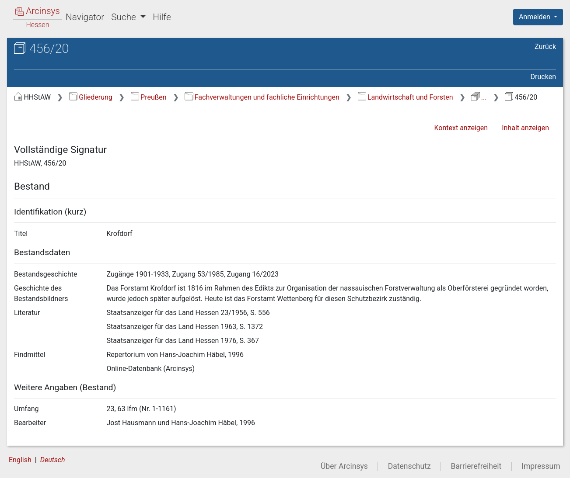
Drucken (543, 77)
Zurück (545, 46)
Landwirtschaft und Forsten (405, 97)
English (20, 460)
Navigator (85, 17)
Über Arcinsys (344, 466)
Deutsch (52, 460)
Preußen (149, 97)
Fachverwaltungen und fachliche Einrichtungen (262, 97)
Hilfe (162, 17)
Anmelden (535, 17)
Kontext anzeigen (461, 128)
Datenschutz (409, 466)
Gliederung (90, 97)
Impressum (540, 466)
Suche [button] (124, 17)
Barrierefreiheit (476, 466)
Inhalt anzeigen (525, 128)
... (478, 97)
